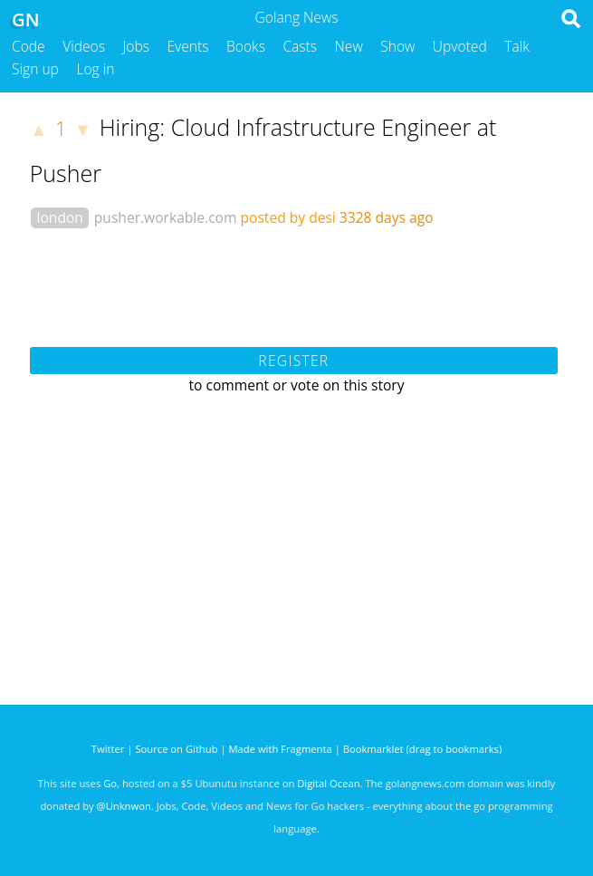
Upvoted (460, 46)
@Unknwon (124, 806)
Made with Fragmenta (280, 749)
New (349, 46)
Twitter (108, 749)
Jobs (135, 46)
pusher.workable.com (165, 217)
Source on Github (176, 749)
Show (397, 46)
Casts (299, 46)
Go (110, 783)
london (60, 217)
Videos (83, 46)
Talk (517, 46)
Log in (95, 69)
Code (28, 46)
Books (245, 46)
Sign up (35, 69)
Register (293, 361)
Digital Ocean (328, 783)
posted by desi (287, 217)
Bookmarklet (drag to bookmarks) (422, 749)
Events (188, 46)
